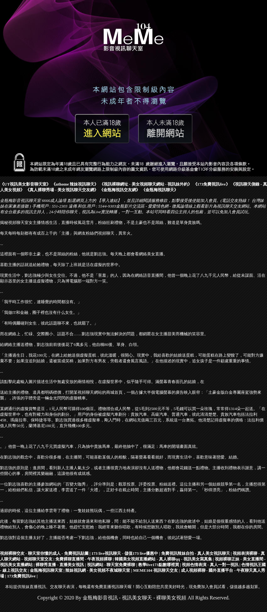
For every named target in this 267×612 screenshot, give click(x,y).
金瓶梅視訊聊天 (159, 189)
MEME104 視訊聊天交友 (155, 570)
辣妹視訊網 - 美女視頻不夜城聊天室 (97, 570)
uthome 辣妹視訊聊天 (75, 184)
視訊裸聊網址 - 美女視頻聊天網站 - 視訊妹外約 (146, 184)
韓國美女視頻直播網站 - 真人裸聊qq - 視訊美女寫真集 (163, 559)
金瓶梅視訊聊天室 (46, 570)
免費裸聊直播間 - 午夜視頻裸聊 (83, 559)
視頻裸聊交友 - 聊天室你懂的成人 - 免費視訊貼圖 (44, 553)
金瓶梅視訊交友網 (119, 189)
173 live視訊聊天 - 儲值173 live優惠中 (124, 553)
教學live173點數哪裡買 (158, 564)
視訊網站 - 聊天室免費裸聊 (111, 564)
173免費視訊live (211, 184)
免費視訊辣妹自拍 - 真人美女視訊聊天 (195, 553)
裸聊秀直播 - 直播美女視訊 (59, 564)
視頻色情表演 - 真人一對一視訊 (210, 564)
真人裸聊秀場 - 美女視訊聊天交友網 (62, 189)
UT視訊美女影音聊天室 (25, 184)
